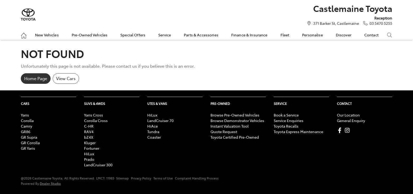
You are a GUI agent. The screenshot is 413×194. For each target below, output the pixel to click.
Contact (371, 34)
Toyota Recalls (286, 126)
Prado (89, 159)
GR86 (25, 131)
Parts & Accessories (201, 34)
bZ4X (88, 137)
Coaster (154, 137)
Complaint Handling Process (197, 178)
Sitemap (122, 178)
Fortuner (91, 148)
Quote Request (223, 131)
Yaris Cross (93, 115)
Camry (26, 126)
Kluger (90, 142)
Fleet (285, 34)
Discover (343, 34)
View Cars (66, 78)
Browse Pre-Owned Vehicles (234, 115)
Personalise (312, 34)
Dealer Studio (50, 183)
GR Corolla (30, 142)
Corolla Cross (96, 120)
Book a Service (286, 115)
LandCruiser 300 (98, 164)
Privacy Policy (141, 178)
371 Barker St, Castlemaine (336, 23)
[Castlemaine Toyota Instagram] (348, 130)
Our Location (348, 115)
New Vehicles (47, 34)
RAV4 (89, 131)
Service (164, 34)
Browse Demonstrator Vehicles (237, 120)
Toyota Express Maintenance (298, 131)
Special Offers (132, 34)
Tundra (153, 131)
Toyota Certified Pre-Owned (234, 137)
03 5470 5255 (381, 23)
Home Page (35, 78)
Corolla (27, 120)
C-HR (89, 126)
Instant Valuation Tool (229, 126)
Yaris (25, 115)
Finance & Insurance (249, 34)
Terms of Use (163, 178)
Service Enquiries (288, 120)
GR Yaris (28, 148)
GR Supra (29, 137)
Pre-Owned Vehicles (90, 34)
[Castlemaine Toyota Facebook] (341, 130)
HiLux (89, 153)
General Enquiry (351, 120)
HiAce (152, 126)
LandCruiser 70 (160, 120)
